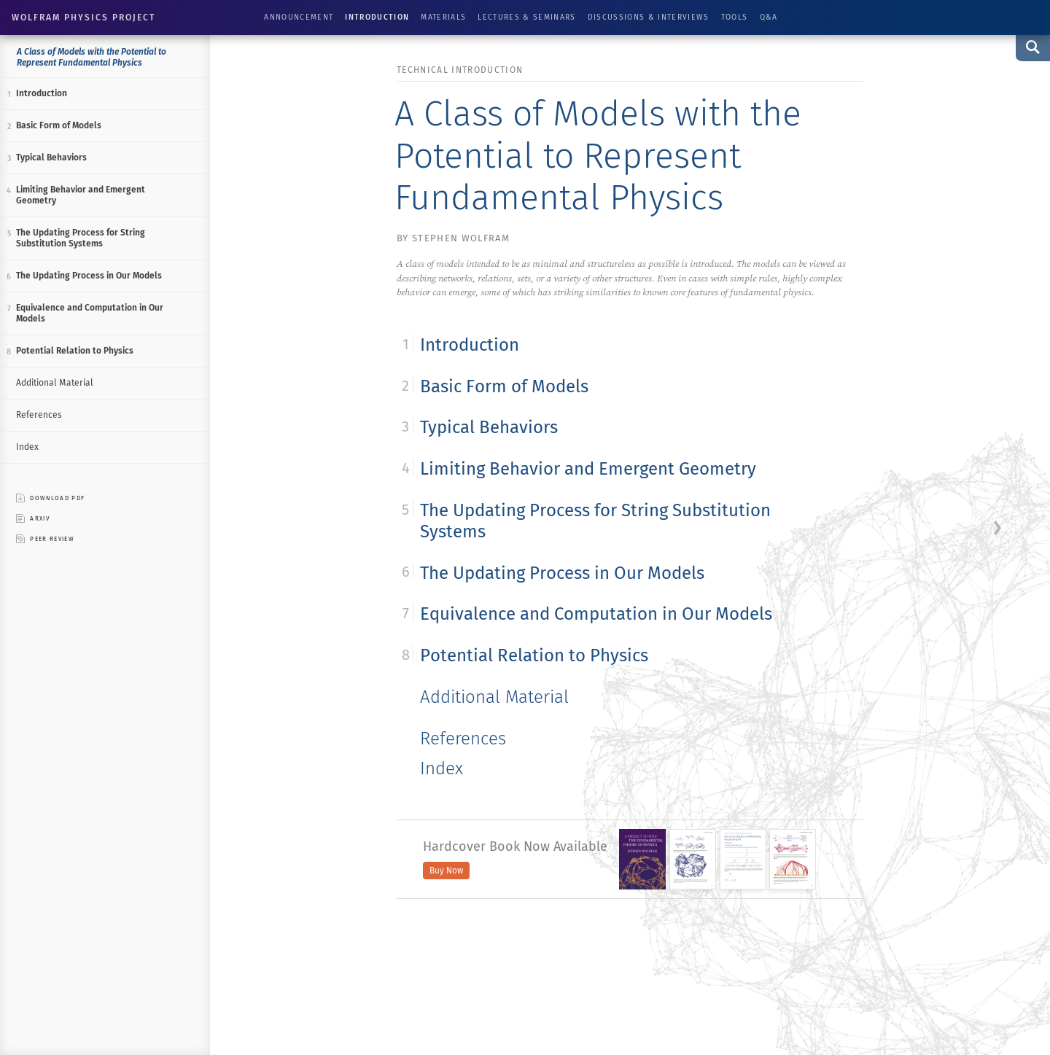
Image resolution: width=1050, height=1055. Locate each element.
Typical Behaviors (51, 157)
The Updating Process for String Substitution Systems (80, 238)
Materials (443, 17)
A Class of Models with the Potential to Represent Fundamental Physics (91, 57)
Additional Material (54, 383)
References (39, 415)
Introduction (377, 17)
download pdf (50, 498)
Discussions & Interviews (648, 17)
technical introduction (460, 70)
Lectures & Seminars (526, 17)
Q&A (769, 17)
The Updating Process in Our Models (89, 275)
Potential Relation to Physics (74, 351)
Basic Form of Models (58, 125)
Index (27, 447)
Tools (734, 17)
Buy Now (446, 870)
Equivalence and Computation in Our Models (89, 313)
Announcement (298, 17)
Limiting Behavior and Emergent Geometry (80, 195)
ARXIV (33, 518)
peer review (45, 538)
